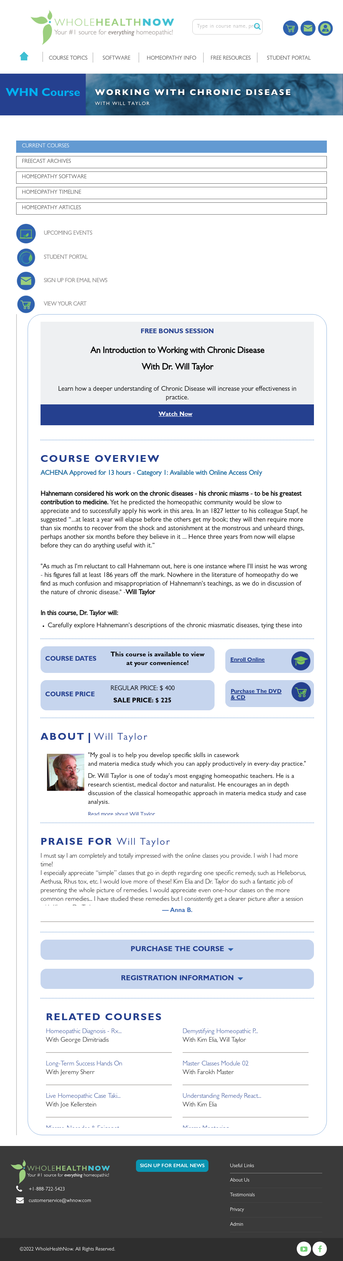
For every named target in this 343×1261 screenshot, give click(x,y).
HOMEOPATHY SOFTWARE (54, 177)
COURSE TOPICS (68, 58)
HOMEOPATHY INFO (171, 58)
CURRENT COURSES (45, 146)
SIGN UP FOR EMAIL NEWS (75, 281)
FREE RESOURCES (231, 58)
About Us (239, 1180)
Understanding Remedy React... (222, 1096)
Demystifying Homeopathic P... (220, 1032)
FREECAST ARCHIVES (46, 162)
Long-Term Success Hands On (84, 1064)
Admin (236, 1224)
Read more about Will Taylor (121, 815)
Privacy (237, 1209)
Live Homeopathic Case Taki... (83, 1096)
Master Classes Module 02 (216, 1064)
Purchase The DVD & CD (256, 695)
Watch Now (175, 415)
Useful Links (242, 1166)
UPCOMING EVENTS (68, 234)
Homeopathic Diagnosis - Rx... (84, 1032)
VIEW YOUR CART (65, 304)
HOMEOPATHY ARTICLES (51, 208)
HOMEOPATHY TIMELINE (51, 193)
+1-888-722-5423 (47, 1189)
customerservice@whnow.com (60, 1200)
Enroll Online (247, 660)
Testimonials (242, 1195)
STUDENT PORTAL (289, 58)
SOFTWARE (116, 58)
